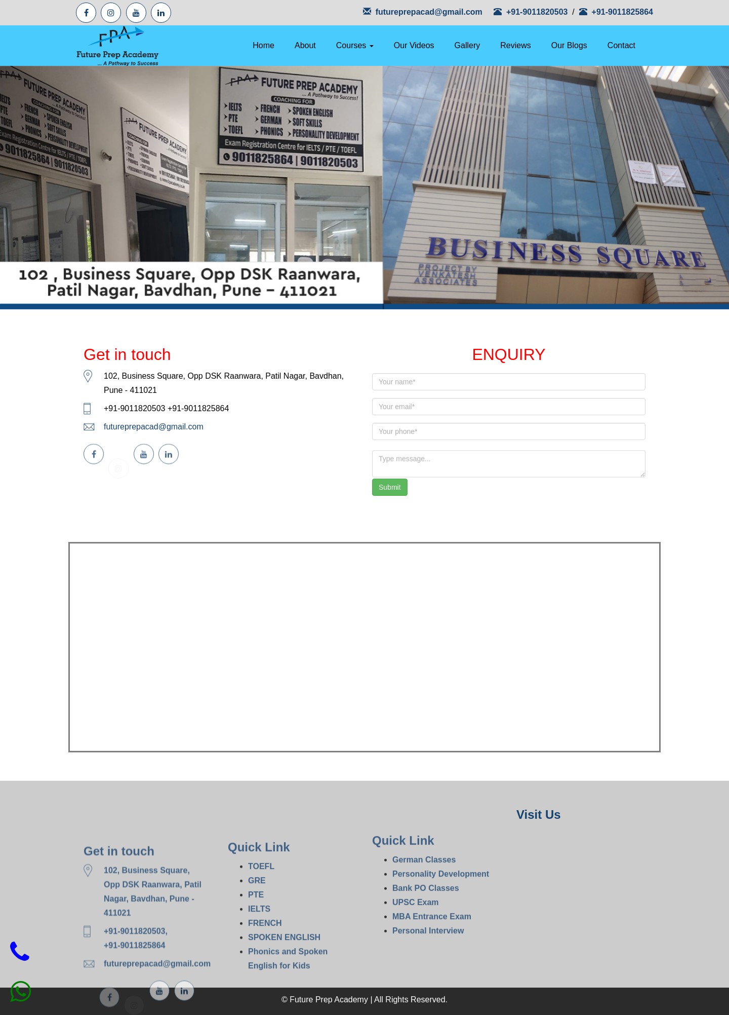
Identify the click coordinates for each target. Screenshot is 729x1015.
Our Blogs (569, 45)
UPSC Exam (415, 930)
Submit (390, 487)
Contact (621, 45)
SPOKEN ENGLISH (284, 972)
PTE (256, 930)
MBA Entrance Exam (431, 944)
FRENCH (265, 958)
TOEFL (261, 901)
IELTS (259, 944)
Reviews (515, 45)
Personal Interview (428, 958)
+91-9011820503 (532, 12)
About (305, 45)
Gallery (467, 45)
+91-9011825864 (616, 12)
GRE (257, 916)
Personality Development (440, 901)
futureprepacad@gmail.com (422, 12)
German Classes (424, 887)
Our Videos (414, 45)
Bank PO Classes (425, 916)
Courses (355, 45)
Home (263, 45)
